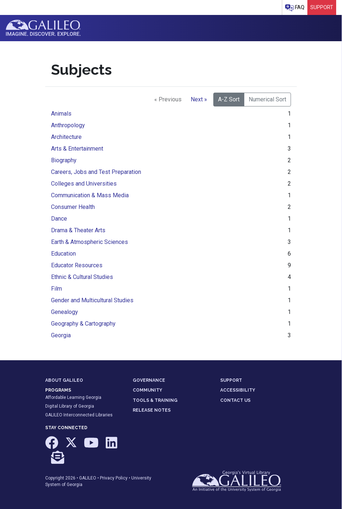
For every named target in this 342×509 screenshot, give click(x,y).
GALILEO (87, 478)
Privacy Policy (114, 478)
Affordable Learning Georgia (73, 397)
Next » (199, 99)
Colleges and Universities (84, 183)
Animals (61, 113)
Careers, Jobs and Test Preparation (96, 171)
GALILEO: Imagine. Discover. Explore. (43, 28)
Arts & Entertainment (77, 148)
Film (56, 288)
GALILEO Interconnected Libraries (79, 414)
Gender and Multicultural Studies (92, 300)
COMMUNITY (147, 390)
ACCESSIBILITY (237, 390)
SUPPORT (231, 380)
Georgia (61, 335)
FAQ (294, 7)
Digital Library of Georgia (69, 406)
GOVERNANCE (149, 380)
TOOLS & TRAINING (155, 400)
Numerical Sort (267, 99)
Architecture (66, 136)
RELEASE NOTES (152, 410)
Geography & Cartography (83, 323)
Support (321, 7)
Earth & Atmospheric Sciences (89, 241)
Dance (59, 218)
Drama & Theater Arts (78, 230)
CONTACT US (235, 400)
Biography (64, 160)
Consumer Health (73, 206)
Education (63, 253)
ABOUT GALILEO (64, 380)
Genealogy (64, 311)
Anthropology (68, 125)
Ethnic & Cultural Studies (82, 276)
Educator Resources (76, 265)
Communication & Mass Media (90, 195)
